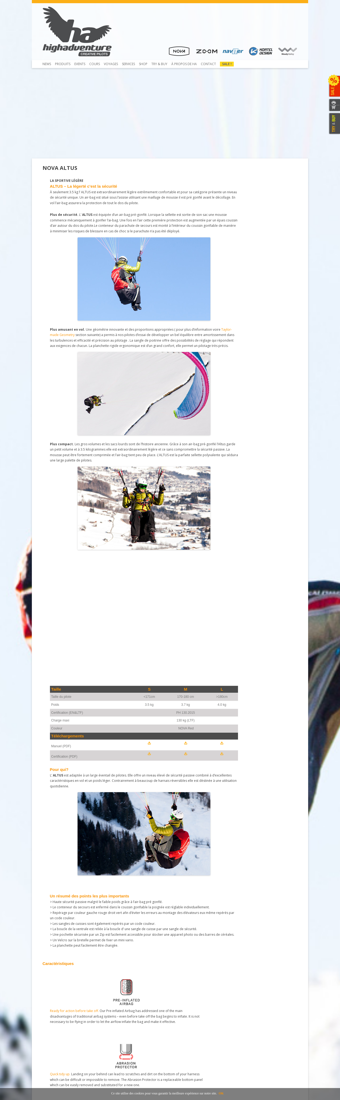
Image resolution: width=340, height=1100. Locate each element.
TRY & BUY (334, 124)
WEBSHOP (334, 108)
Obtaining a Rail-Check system (132, 1027)
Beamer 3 (53, 1012)
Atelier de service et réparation (132, 1032)
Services (128, 64)
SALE (334, 86)
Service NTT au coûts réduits (130, 1017)
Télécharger (55, 1022)
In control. (137, 639)
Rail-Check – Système (125, 1022)
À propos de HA (184, 64)
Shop (143, 64)
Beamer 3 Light (57, 1017)
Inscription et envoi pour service (133, 1036)
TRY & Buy (159, 64)
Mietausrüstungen (122, 1041)
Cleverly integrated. (186, 639)
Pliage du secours (122, 1012)
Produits (62, 64)
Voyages (111, 64)
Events (79, 64)
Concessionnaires (186, 1008)
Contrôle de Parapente (126, 1008)
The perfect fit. (225, 639)
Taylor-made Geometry (130, 349)
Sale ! (227, 64)
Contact (208, 64)
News (46, 64)
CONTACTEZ (334, 102)
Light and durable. (269, 639)
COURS (94, 64)
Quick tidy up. (98, 639)
